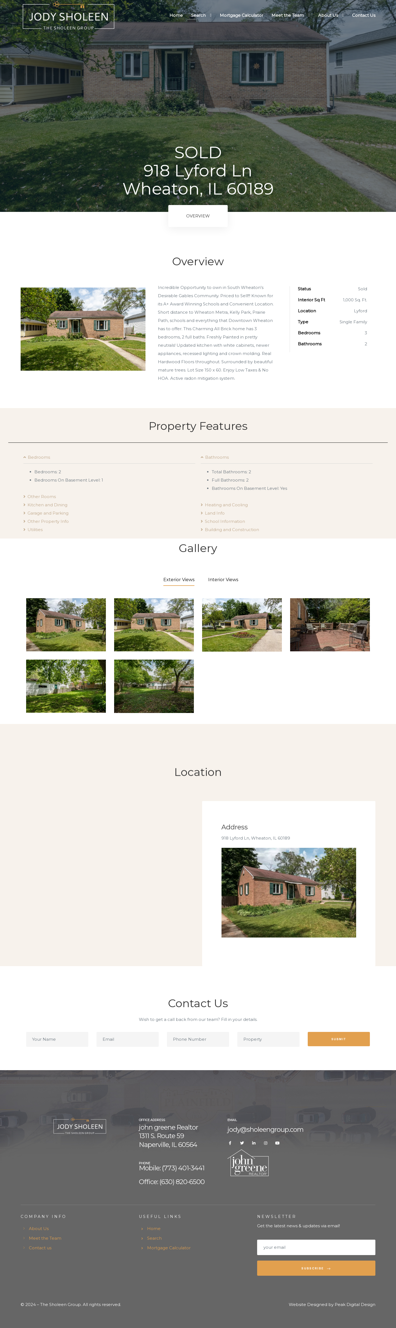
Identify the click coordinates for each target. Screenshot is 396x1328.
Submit (338, 1039)
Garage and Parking (48, 513)
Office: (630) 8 (159, 1182)
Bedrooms (39, 457)
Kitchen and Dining (47, 505)
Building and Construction (232, 530)
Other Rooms (42, 496)
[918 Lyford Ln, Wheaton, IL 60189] (109, 883)
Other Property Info (48, 521)
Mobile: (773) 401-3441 (171, 1168)
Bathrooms (217, 457)
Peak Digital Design (355, 1304)
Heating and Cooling (226, 505)
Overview (198, 215)
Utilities (35, 530)
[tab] (109, 459)
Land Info (215, 513)
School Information (225, 521)
